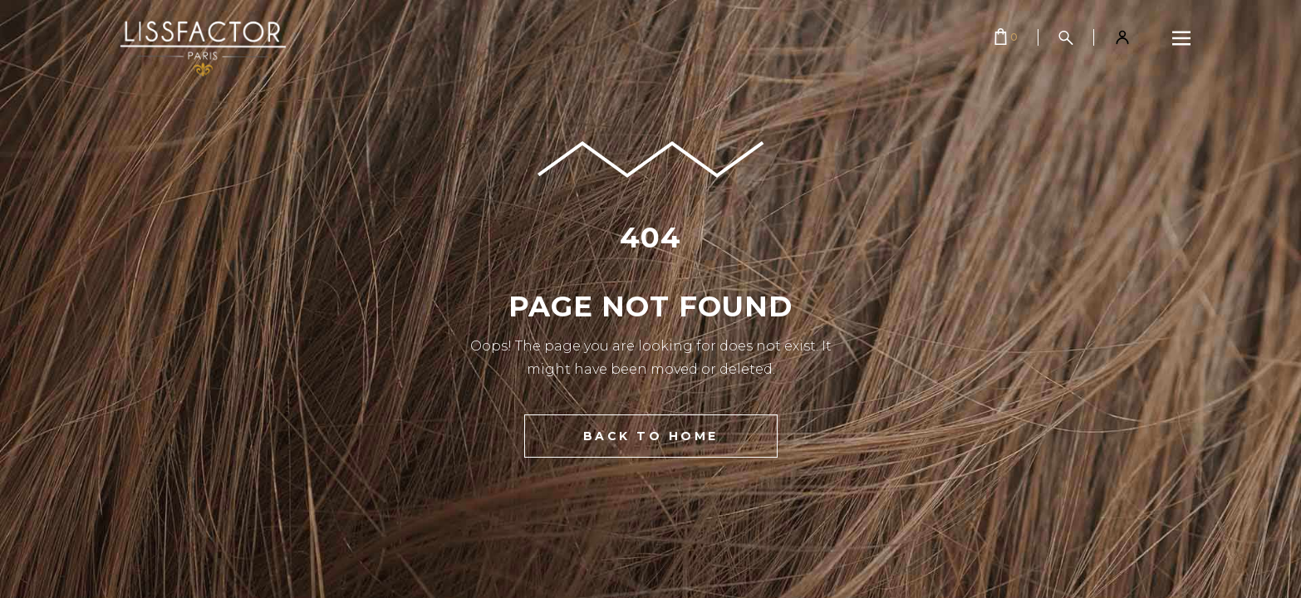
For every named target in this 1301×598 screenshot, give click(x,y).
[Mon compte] (1122, 37)
